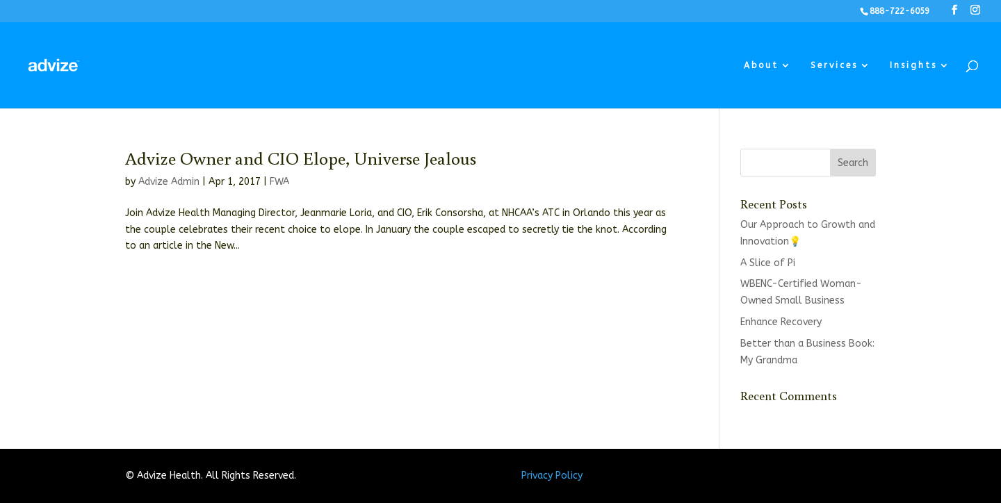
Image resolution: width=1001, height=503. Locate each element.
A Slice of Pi (767, 263)
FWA (279, 182)
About (761, 65)
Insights (913, 65)
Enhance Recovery (781, 322)
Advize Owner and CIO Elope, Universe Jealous (300, 158)
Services (834, 65)
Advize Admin (169, 182)
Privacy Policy (552, 475)
